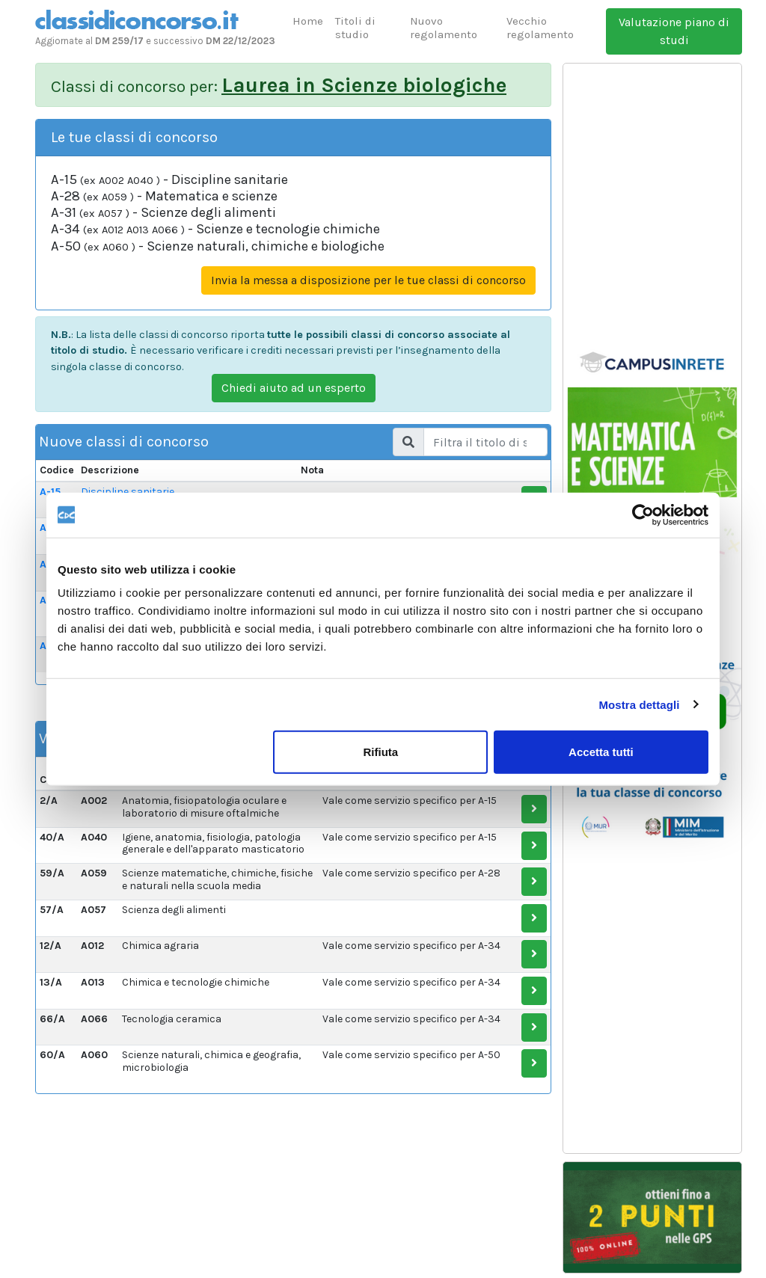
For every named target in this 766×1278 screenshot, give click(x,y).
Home (307, 21)
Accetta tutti (601, 752)
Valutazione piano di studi (674, 31)
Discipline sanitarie (127, 491)
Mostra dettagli (638, 704)
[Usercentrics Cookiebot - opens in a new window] (642, 514)
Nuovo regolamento (443, 27)
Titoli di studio (355, 27)
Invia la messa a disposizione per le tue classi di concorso (368, 280)
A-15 (50, 491)
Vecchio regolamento (540, 27)
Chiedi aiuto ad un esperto (293, 388)
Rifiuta (381, 752)
